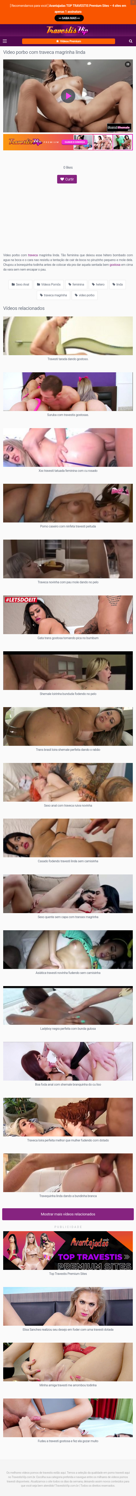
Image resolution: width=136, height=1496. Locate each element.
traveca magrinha (53, 295)
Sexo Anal (20, 284)
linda (118, 284)
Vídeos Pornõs (49, 284)
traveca (33, 255)
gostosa (115, 265)
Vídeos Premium (68, 41)
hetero (98, 284)
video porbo (84, 295)
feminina (76, 284)
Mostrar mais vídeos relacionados (68, 1214)
